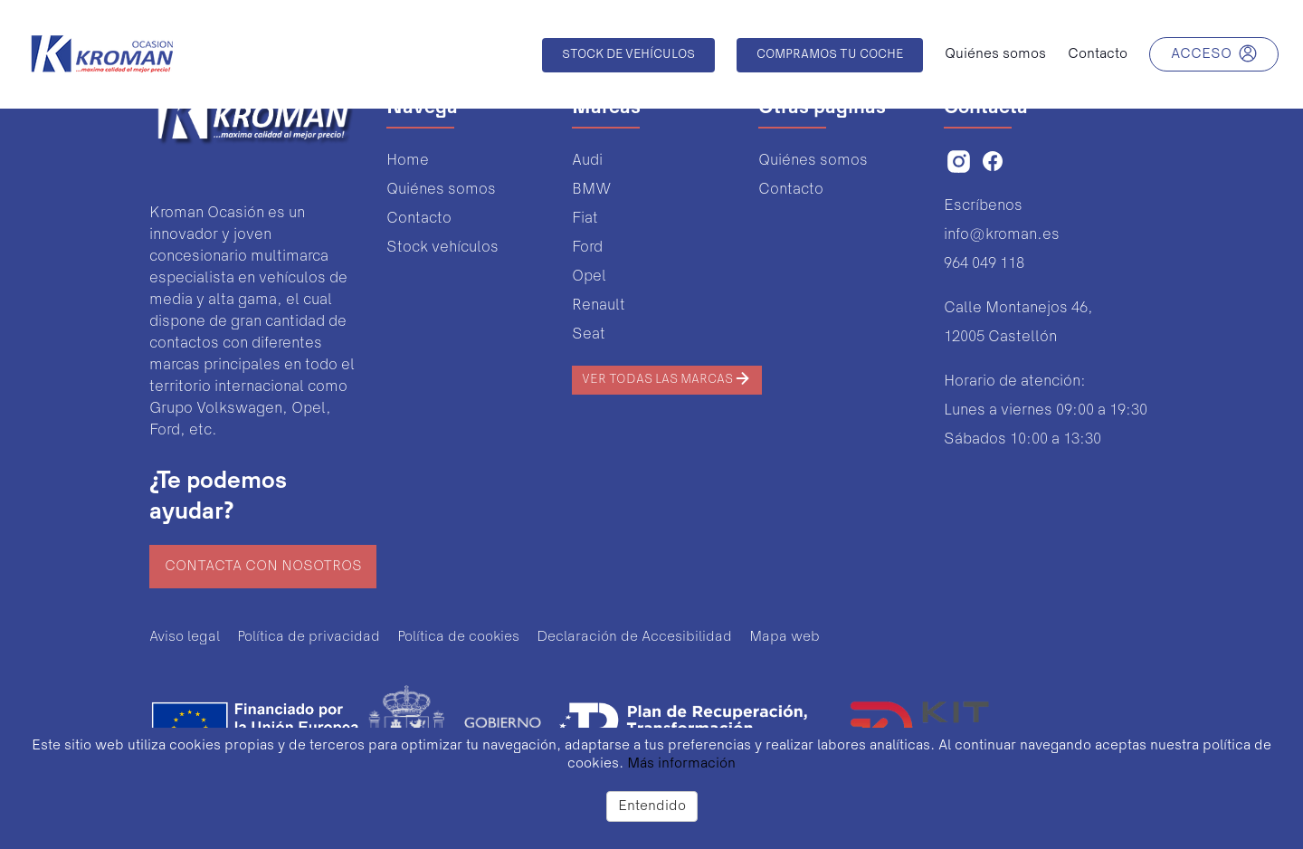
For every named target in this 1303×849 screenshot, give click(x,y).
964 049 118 (984, 264)
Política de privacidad (308, 637)
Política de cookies (458, 637)
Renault (598, 305)
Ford (587, 247)
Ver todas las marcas (667, 378)
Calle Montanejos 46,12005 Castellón (1018, 322)
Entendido (652, 806)
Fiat (585, 218)
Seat (588, 334)
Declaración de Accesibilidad (634, 637)
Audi (587, 160)
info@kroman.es (1002, 235)
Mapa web (784, 637)
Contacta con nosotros (263, 566)
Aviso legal (184, 637)
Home (407, 160)
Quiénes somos (441, 189)
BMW (591, 189)
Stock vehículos (442, 247)
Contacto (419, 218)
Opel (589, 276)
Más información (681, 764)
